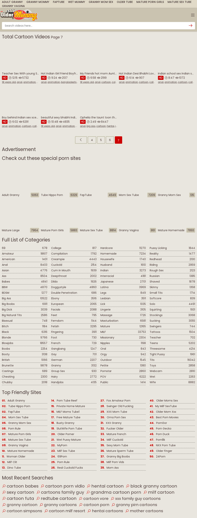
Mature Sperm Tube (117, 451)
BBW (24, 287)
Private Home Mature (68, 406)
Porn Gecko (160, 429)
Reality (172, 254)
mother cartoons (144, 511)
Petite (123, 366)
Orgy (123, 354)
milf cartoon (158, 492)
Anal (24, 265)
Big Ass (24, 298)
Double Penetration (74, 293)
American (24, 259)
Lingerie (123, 310)
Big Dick (24, 310)
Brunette (24, 366)
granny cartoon (19, 504)
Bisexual (24, 321)
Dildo (74, 282)
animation (29, 82)
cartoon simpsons (22, 511)
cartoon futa (18, 498)
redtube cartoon (56, 498)
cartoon (106, 82)
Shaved (172, 282)
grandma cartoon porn (113, 492)
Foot (74, 338)
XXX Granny (111, 423)
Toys (172, 366)
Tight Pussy (172, 354)
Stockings (172, 315)
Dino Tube (11, 468)
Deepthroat (74, 276)
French (74, 343)
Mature (123, 326)
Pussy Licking (172, 248)
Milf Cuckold (111, 440)
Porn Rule (11, 429)
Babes (24, 282)
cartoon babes (20, 486)
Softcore (172, 298)
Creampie (74, 259)
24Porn (157, 457)
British (24, 360)
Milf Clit (9, 462)
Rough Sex (172, 270)
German (74, 360)
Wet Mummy (76, 2)
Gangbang (74, 349)
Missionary (123, 338)
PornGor (158, 423)
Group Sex (74, 371)
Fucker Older (112, 429)
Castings (24, 371)
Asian (24, 270)
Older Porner (62, 434)
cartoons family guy (60, 492)
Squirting (172, 310)
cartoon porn (94, 504)
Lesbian (123, 298)
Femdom (74, 321)
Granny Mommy (37, 2)
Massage (123, 315)
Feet (74, 315)
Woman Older (13, 457)
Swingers (172, 326)
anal (19, 82)
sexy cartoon (18, 492)
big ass (91, 126)
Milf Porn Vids (112, 462)
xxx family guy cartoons (135, 498)
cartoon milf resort (64, 511)
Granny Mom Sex (101, 2)
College (74, 248)
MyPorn (59, 445)
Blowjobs (24, 343)
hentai (110, 126)
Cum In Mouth (74, 270)
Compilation (74, 254)
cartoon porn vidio (62, 486)
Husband (123, 265)
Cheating (24, 377)
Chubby (24, 382)
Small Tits (172, 293)
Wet (172, 377)
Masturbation (123, 321)
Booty (24, 354)
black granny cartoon (151, 486)
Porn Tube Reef (64, 401)
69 (24, 248)
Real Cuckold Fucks (67, 468)
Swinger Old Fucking (116, 406)
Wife (172, 382)
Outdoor (123, 360)
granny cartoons (58, 504)
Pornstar (123, 371)
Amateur (24, 254)
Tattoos (172, 332)
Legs (123, 293)
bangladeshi (68, 82)
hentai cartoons (105, 511)
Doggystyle (74, 287)
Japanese (123, 282)
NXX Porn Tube (163, 445)
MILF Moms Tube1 (65, 412)
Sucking (172, 321)
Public (123, 382)
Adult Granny (12, 2)
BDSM (24, 293)
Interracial (123, 276)
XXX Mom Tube (113, 412)
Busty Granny (62, 423)
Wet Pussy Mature (66, 440)
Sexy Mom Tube (114, 445)
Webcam (172, 371)
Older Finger (161, 451)
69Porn (59, 457)
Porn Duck (159, 434)
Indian (123, 270)
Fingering (74, 332)
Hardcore (123, 248)
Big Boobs (24, 304)
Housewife (123, 259)
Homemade (123, 254)
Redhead (172, 259)
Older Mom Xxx (163, 412)
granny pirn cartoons (134, 504)
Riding (172, 265)
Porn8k (157, 440)
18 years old (9, 82)
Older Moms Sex (164, 401)
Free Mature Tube (65, 417)
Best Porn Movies (164, 417)
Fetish (74, 326)
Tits (172, 360)
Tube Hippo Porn (16, 406)
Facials (74, 310)
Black (24, 332)
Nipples (123, 343)
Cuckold (74, 265)
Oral (123, 349)
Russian (172, 276)
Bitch (24, 326)
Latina (123, 287)
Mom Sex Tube (15, 417)
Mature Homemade (18, 451)
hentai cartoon (105, 486)
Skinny (172, 287)
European (74, 304)
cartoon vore (93, 498)
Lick (123, 304)
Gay (74, 354)
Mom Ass (109, 468)
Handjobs (74, 382)
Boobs (24, 349)
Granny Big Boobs (115, 457)
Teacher (172, 338)
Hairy (74, 377)
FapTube (58, 2)
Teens (172, 343)
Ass (24, 276)
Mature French (113, 434)
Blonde (24, 338)
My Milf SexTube (163, 406)
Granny (74, 366)
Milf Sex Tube (63, 451)
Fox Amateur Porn (115, 401)
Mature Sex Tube (179, 2)
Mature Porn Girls (150, 2)
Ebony (74, 298)
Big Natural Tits (24, 315)
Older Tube (125, 2)
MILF (123, 332)
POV (123, 377)
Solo (172, 304)
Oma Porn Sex (113, 417)
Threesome (172, 349)
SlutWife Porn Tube (66, 429)
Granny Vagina (13, 6)
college (116, 82)
